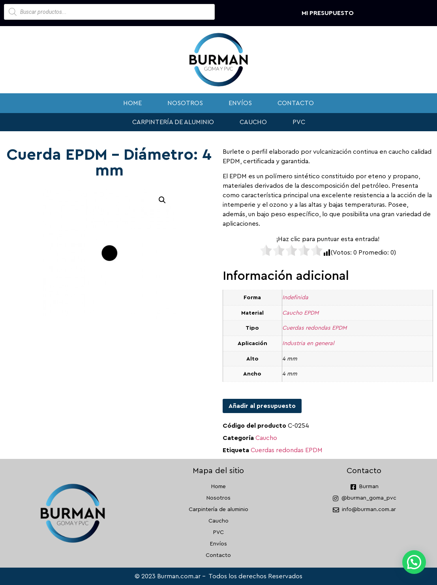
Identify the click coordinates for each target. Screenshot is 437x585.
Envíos (240, 103)
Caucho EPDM (300, 313)
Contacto (296, 103)
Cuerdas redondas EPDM (314, 328)
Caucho (253, 122)
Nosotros (185, 103)
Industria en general (308, 343)
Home (132, 103)
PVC (299, 122)
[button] (162, 200)
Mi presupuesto (328, 13)
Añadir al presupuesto (262, 406)
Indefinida (295, 297)
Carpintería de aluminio (173, 122)
